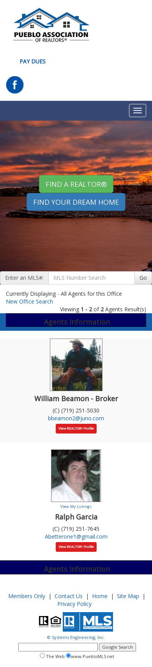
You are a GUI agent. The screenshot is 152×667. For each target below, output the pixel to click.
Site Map (128, 596)
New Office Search (29, 301)
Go (143, 277)
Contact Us (69, 596)
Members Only (26, 596)
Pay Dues (32, 61)
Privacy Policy (74, 603)
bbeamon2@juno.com (76, 418)
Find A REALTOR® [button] (76, 184)
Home (100, 596)
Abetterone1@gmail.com (76, 536)
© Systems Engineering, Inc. (76, 637)
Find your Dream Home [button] (76, 202)
